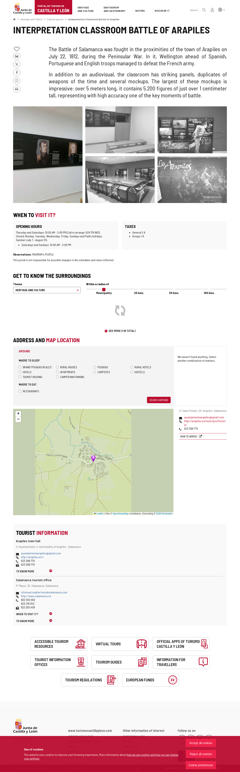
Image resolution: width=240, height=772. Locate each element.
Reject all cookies (201, 754)
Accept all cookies (200, 743)
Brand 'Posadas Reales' (35, 367)
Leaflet (98, 513)
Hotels (25, 372)
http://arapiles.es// (32, 557)
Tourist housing (30, 377)
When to (27, 614)
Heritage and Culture (31, 19)
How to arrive (189, 436)
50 (174, 293)
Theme (17, 284)
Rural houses (66, 367)
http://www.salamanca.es (36, 596)
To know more (25, 571)
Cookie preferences (201, 765)
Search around (158, 400)
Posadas (100, 367)
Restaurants (29, 391)
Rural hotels (140, 367)
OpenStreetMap (121, 513)
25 (139, 293)
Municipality (104, 293)
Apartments (65, 372)
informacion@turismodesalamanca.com (44, 592)
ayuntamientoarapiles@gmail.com (204, 417)
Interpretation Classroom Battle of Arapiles (93, 19)
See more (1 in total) (122, 330)
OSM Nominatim (164, 513)
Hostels (137, 372)
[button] (221, 9)
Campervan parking (70, 377)
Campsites (101, 372)
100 (209, 293)
